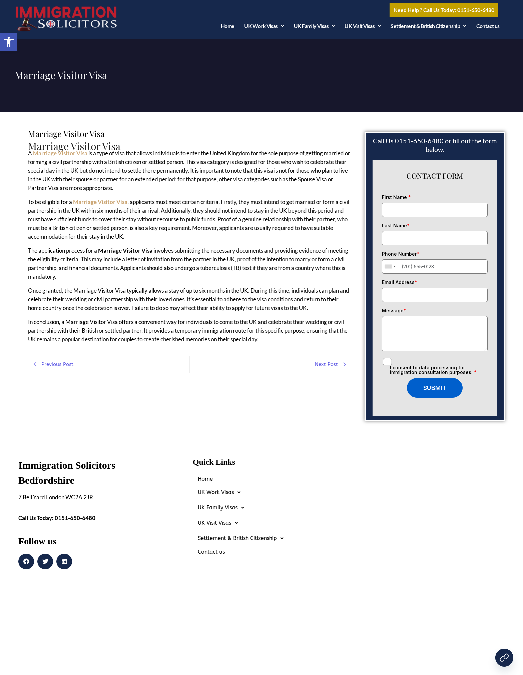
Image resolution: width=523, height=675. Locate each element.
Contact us (488, 28)
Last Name (396, 228)
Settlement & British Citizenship (428, 28)
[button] (8, 42)
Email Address (399, 284)
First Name (396, 199)
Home (227, 28)
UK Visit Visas (363, 28)
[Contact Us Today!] (504, 658)
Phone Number (400, 256)
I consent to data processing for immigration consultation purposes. (433, 372)
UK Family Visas (314, 28)
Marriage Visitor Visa (60, 155)
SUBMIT (434, 390)
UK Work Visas (264, 28)
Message (394, 313)
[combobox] (390, 269)
